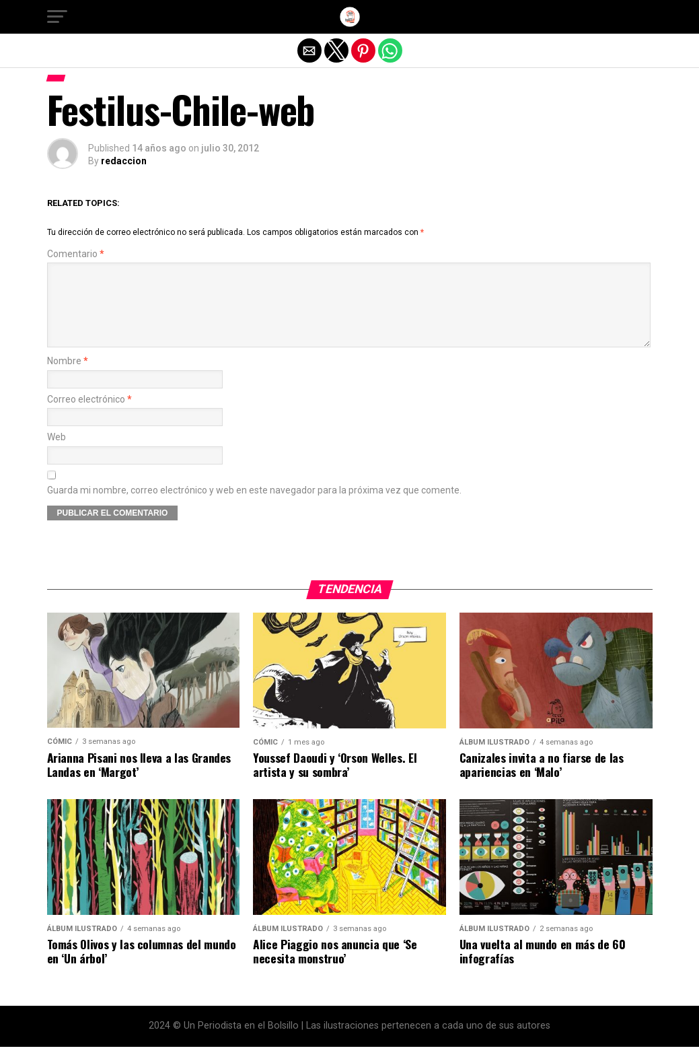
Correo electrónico (89, 416)
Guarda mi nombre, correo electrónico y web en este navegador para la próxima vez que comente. (254, 507)
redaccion (124, 161)
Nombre (67, 377)
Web (56, 453)
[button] (57, 17)
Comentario (75, 254)
